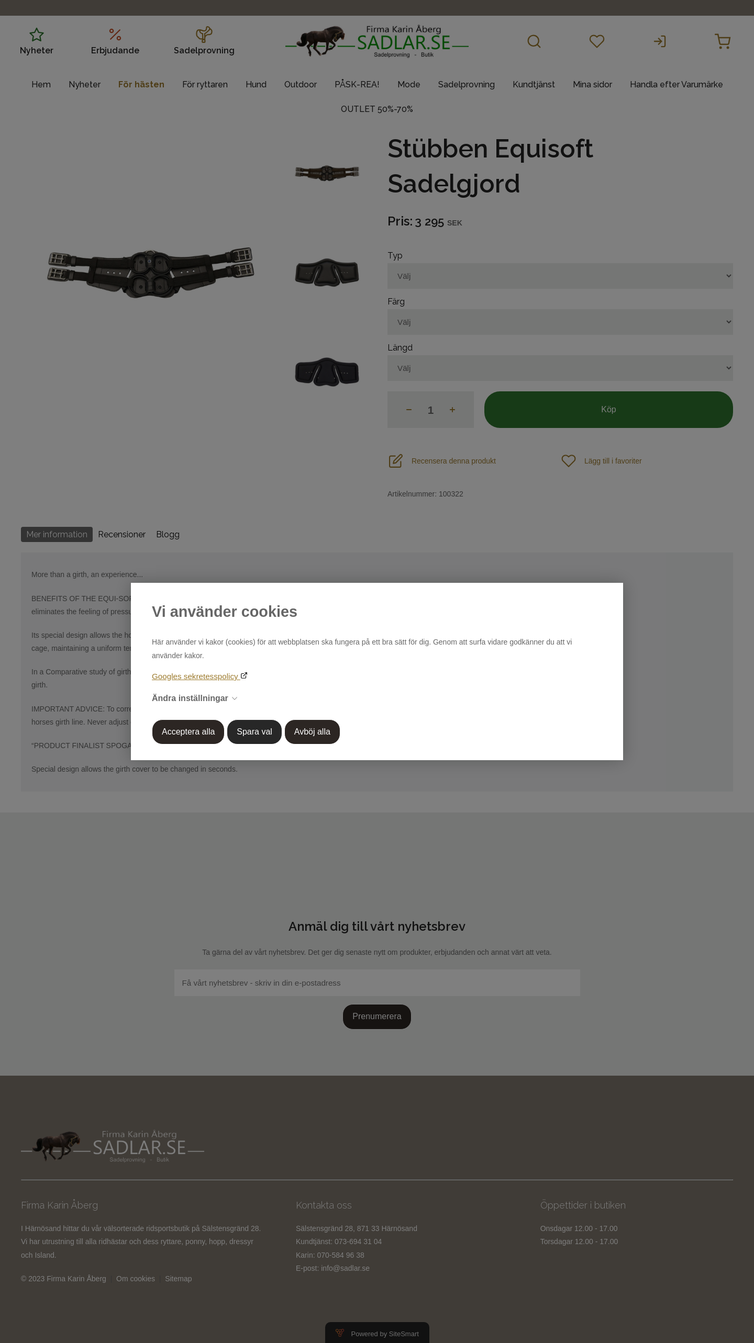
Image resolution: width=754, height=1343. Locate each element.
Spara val (254, 731)
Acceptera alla (188, 731)
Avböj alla (312, 731)
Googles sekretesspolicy (196, 676)
